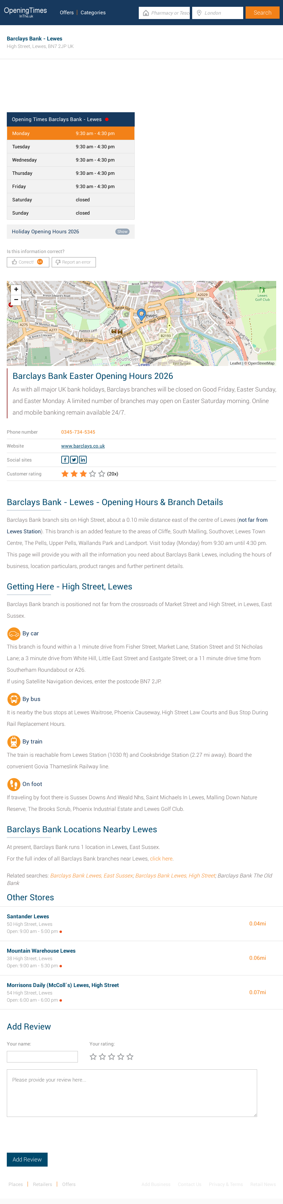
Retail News (263, 1184)
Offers (67, 13)
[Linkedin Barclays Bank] (83, 460)
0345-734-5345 (78, 432)
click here (161, 858)
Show (122, 231)
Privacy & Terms (226, 1184)
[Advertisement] (141, 90)
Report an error (72, 262)
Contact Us (189, 1184)
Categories (93, 13)
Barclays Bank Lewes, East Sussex (91, 875)
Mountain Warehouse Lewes (41, 951)
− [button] (16, 300)
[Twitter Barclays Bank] (74, 460)
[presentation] (58, 1139)
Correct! (27, 262)
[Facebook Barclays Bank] (65, 460)
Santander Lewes (28, 916)
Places (16, 1184)
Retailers (42, 1184)
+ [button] (16, 290)
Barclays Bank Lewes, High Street (175, 875)
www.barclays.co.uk (83, 446)
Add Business (156, 1184)
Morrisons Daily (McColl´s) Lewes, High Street (63, 985)
